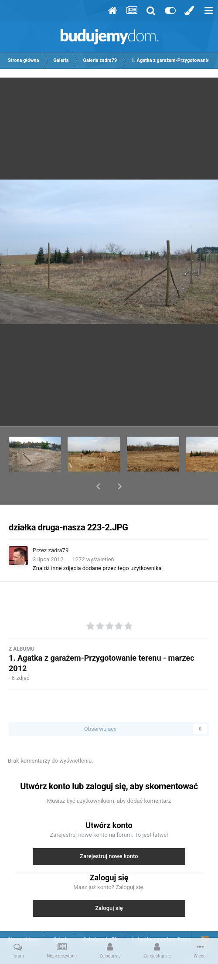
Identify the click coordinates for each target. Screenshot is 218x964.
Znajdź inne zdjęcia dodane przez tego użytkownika (97, 545)
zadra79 (58, 527)
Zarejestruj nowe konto (109, 833)
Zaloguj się (109, 885)
